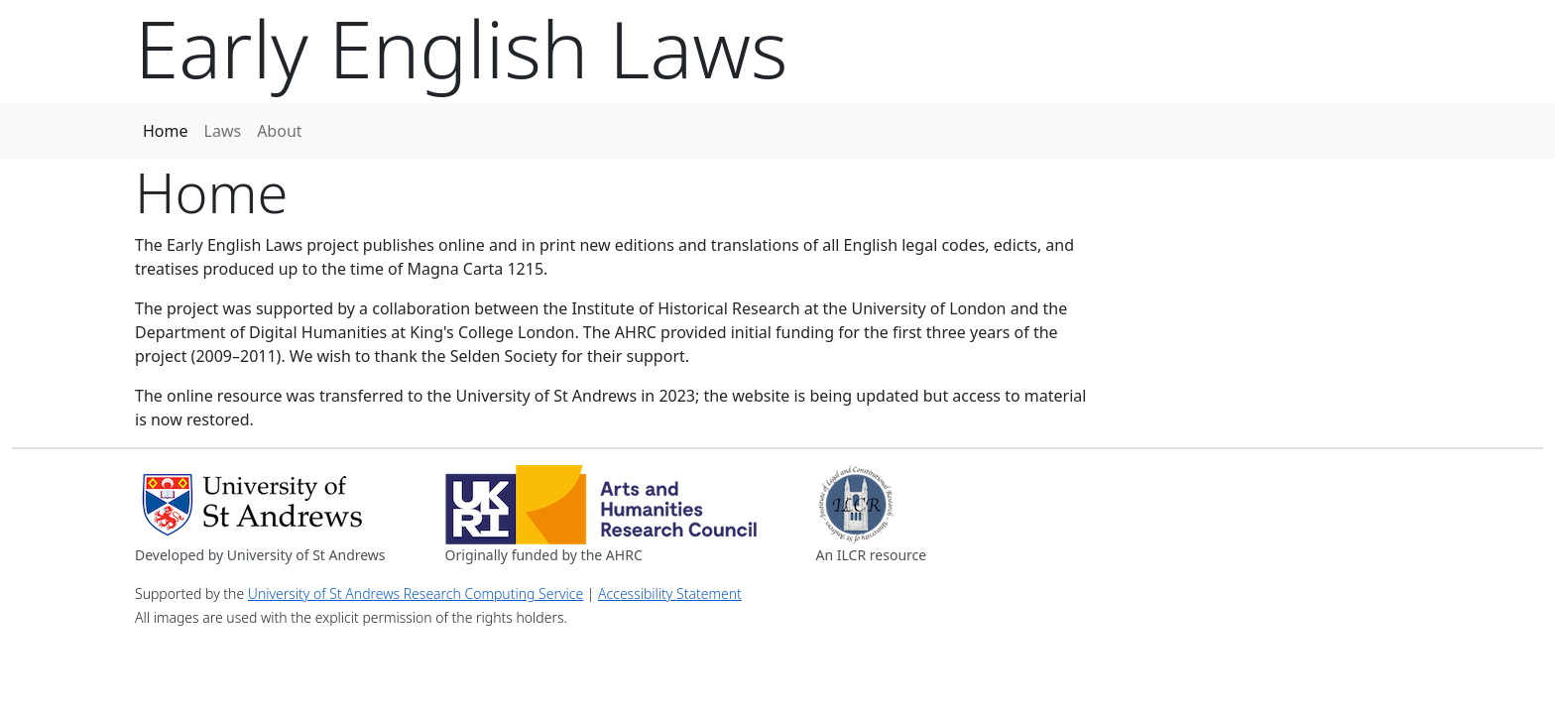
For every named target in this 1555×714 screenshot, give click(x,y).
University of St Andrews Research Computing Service (415, 593)
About (279, 131)
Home (165, 131)
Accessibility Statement (670, 593)
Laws (223, 131)
